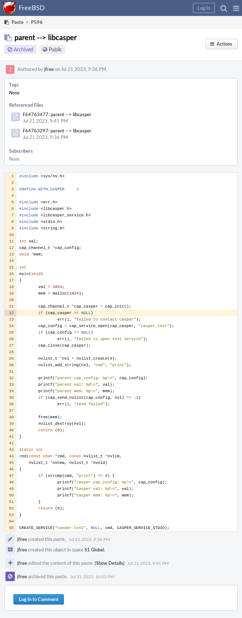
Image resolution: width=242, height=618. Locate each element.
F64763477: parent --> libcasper (57, 114)
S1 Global (94, 549)
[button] (236, 8)
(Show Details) (110, 563)
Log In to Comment (39, 599)
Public (55, 49)
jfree (49, 69)
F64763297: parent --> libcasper (57, 130)
